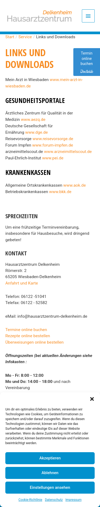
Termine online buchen (26, 329)
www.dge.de (36, 132)
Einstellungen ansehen (50, 487)
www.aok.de (74, 185)
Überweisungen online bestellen (34, 342)
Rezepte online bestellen (27, 335)
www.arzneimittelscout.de (68, 151)
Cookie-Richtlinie (30, 500)
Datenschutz (54, 500)
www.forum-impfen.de (52, 145)
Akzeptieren (50, 458)
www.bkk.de (60, 191)
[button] (92, 399)
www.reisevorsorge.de (53, 138)
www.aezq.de (33, 119)
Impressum (73, 500)
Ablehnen (50, 472)
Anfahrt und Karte (21, 283)
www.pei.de (52, 158)
